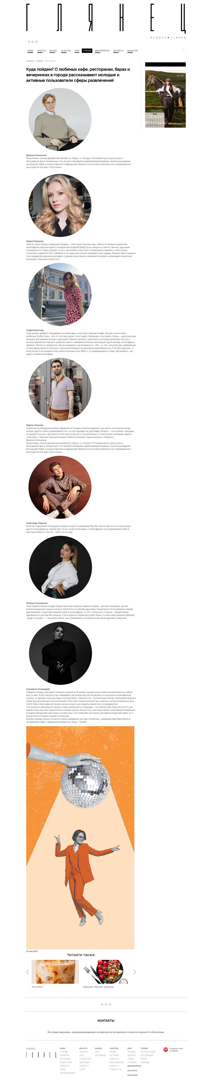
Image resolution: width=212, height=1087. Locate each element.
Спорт (82, 1069)
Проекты (64, 1055)
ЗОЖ (81, 1055)
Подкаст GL (116, 1069)
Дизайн (131, 1055)
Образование (116, 1062)
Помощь (145, 1062)
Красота (41, 50)
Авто (97, 1051)
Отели (144, 1058)
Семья (130, 1058)
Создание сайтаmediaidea (176, 1049)
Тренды (64, 1051)
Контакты (118, 50)
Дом (77, 50)
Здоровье (84, 1062)
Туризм (87, 50)
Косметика (85, 1058)
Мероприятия (102, 50)
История (114, 1055)
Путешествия (148, 1051)
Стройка (132, 1062)
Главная (30, 61)
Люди (113, 1051)
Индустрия (66, 1062)
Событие (114, 1058)
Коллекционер (67, 1072)
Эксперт (83, 1051)
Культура (66, 50)
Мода (30, 50)
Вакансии (132, 50)
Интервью (65, 1058)
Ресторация (50, 61)
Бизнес (53, 50)
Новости (64, 1065)
